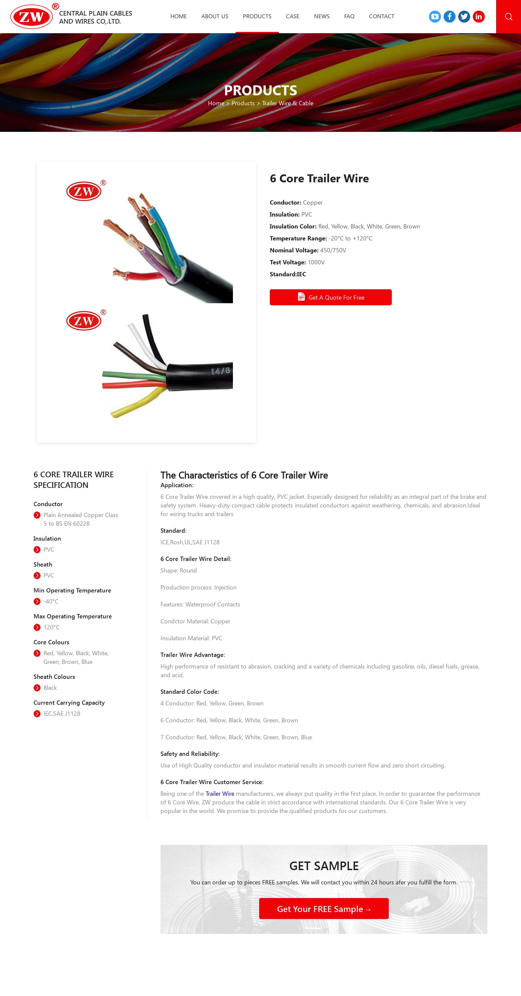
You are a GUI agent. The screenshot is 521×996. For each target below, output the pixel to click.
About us (214, 16)
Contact (381, 16)
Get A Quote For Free (331, 296)
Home (178, 16)
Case (292, 16)
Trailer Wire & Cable (287, 103)
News (322, 16)
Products (257, 16)
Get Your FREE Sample (324, 908)
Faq (349, 16)
